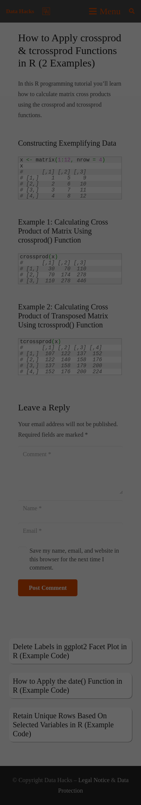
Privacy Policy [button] (77, 246)
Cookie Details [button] (49, 246)
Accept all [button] (70, 163)
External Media (37, 138)
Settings (14, 110)
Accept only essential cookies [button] (71, 208)
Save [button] (70, 186)
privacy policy (117, 96)
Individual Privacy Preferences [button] (70, 230)
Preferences (102, 138)
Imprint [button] (98, 246)
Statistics (67, 127)
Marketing (110, 127)
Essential (24, 127)
